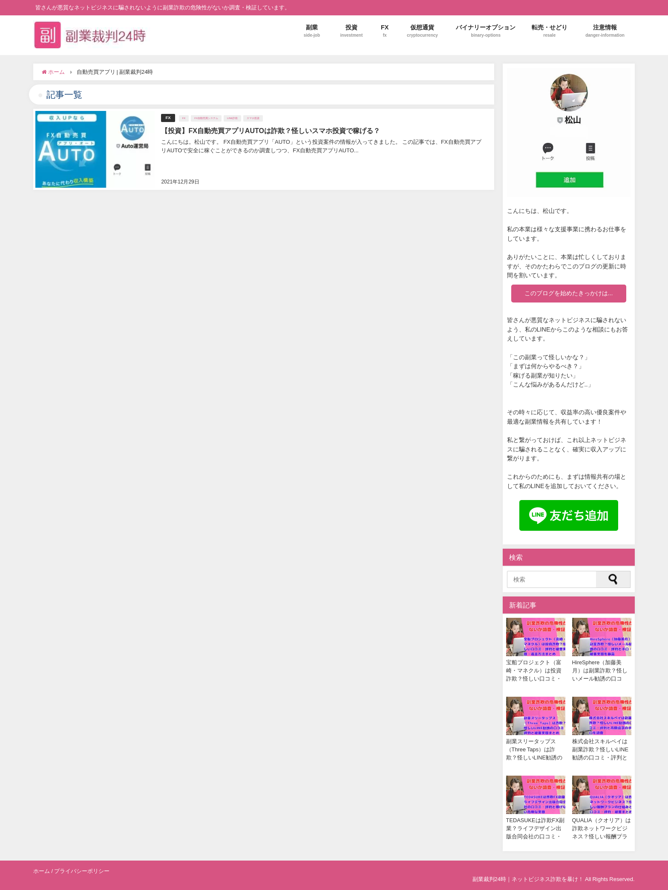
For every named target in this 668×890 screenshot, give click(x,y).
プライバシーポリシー (81, 871)
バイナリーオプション (485, 31)
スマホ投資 (253, 117)
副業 (312, 31)
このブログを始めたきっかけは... (568, 293)
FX (385, 31)
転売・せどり (549, 31)
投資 (351, 31)
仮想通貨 (422, 31)
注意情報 (605, 31)
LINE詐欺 (232, 117)
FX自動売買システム (206, 117)
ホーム (41, 871)
